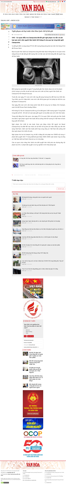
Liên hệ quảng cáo (51, 1)
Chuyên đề (53, 14)
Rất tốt (27, 330)
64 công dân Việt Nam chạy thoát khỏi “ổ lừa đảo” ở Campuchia (35, 158)
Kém (26, 333)
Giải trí (35, 14)
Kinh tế (42, 14)
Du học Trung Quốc (28, 342)
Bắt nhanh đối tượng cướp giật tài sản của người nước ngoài (37, 197)
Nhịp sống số (27, 16)
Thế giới (32, 16)
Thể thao (21, 14)
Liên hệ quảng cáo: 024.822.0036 (29, 480)
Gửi (25, 336)
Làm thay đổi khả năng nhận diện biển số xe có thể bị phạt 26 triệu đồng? (40, 237)
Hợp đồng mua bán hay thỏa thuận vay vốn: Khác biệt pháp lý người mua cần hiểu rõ (42, 229)
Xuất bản (17, 14)
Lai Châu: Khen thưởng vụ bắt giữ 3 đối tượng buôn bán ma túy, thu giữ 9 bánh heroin (41, 213)
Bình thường (28, 331)
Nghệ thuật (32, 14)
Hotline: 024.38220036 (39, 1)
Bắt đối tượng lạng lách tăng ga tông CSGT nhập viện (35, 253)
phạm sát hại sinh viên (30, 175)
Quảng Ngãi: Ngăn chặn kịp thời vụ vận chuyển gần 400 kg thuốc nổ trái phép (41, 221)
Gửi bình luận (61, 188)
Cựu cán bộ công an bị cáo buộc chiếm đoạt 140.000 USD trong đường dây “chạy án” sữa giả (43, 261)
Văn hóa (9, 14)
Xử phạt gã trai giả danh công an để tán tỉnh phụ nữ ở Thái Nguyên (38, 205)
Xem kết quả (30, 336)
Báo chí (13, 14)
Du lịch (24, 14)
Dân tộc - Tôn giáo (47, 14)
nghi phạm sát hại (18, 175)
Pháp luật (57, 14)
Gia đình (27, 14)
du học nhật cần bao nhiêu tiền (30, 347)
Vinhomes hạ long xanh (28, 340)
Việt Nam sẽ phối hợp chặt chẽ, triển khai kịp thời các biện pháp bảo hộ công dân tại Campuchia (40, 165)
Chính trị (6, 14)
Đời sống (38, 14)
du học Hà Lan (32, 344)
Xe (30, 16)
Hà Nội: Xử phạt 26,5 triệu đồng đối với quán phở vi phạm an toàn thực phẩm (41, 245)
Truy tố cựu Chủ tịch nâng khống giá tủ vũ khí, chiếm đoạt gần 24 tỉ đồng (40, 269)
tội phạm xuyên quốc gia (44, 175)
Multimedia (37, 16)
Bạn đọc (61, 14)
